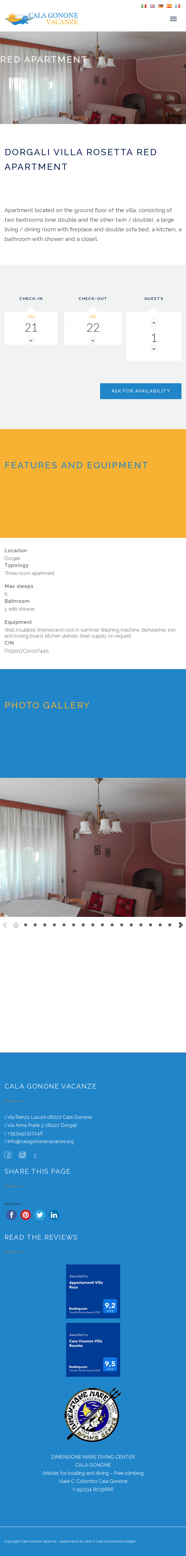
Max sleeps (19, 586)
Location (16, 550)
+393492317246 (25, 1133)
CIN (9, 643)
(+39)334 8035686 (93, 1489)
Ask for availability (140, 391)
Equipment (18, 622)
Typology (17, 565)
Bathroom (17, 601)
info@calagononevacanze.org (41, 1141)
